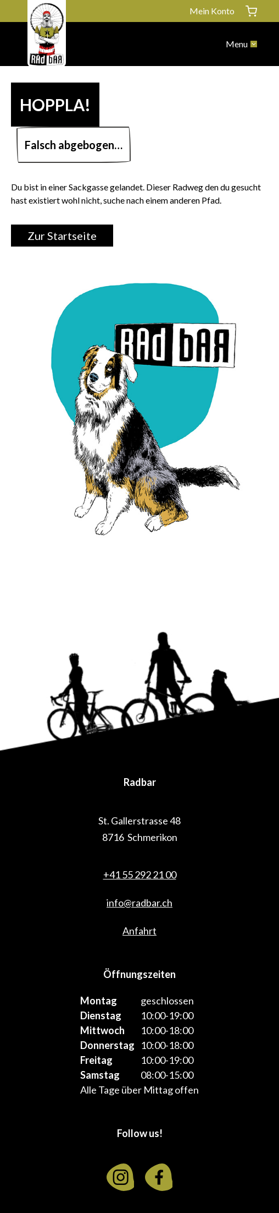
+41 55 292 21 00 (139, 874)
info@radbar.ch (139, 903)
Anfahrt (139, 931)
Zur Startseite (62, 235)
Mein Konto (212, 11)
